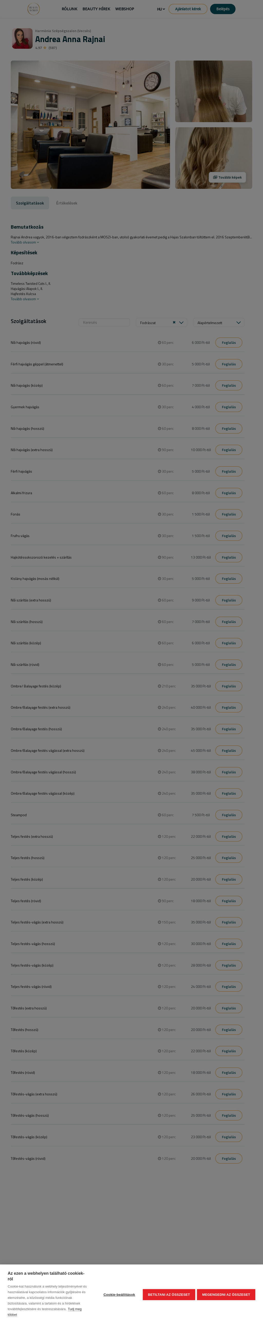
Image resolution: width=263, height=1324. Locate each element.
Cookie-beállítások (119, 1294)
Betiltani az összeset (168, 1294)
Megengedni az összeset (226, 1294)
